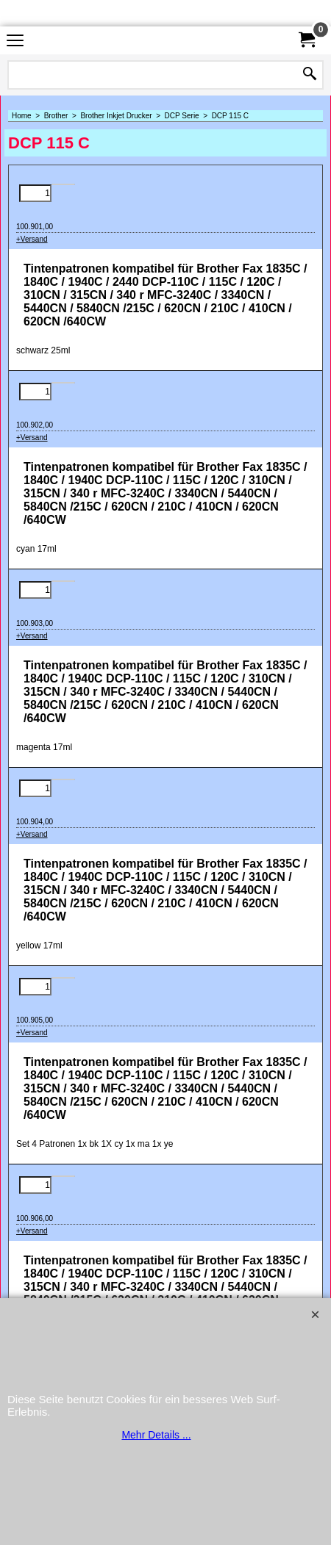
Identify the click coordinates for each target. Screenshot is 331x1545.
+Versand (32, 239)
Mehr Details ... (156, 1435)
